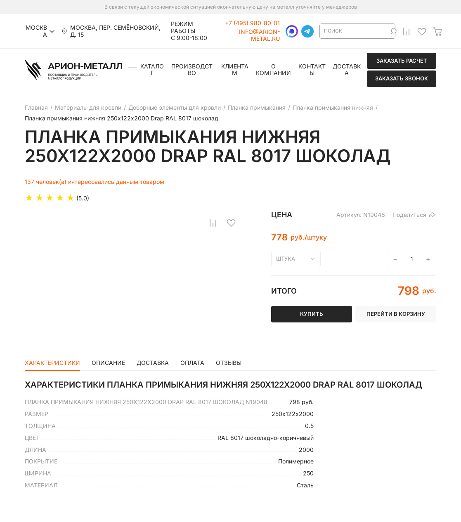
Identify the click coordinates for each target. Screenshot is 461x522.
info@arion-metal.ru (259, 35)
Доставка (347, 70)
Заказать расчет (401, 60)
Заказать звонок (401, 78)
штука (285, 258)
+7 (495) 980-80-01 (252, 23)
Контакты (312, 70)
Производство (192, 70)
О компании (273, 70)
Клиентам (234, 70)
